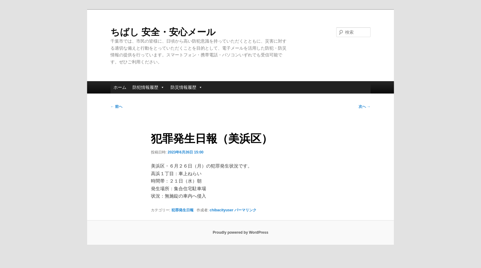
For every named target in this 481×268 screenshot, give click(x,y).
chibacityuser (221, 210)
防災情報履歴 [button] (186, 87)
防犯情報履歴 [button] (148, 87)
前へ (116, 106)
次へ (365, 106)
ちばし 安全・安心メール (163, 32)
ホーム (120, 87)
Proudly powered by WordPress (240, 232)
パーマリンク (245, 210)
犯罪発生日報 (182, 210)
